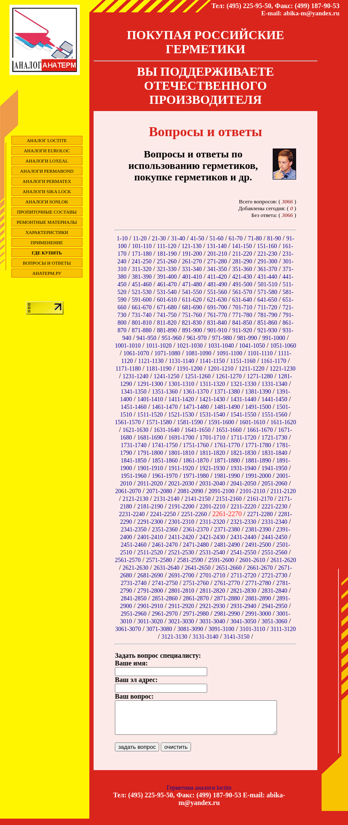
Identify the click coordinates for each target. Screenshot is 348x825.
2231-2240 (132, 514)
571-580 (267, 292)
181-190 (167, 254)
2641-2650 (198, 568)
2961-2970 (165, 614)
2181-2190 (150, 506)
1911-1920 (181, 468)
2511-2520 (150, 552)
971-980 (222, 338)
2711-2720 (243, 575)
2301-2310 (181, 522)
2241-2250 (163, 514)
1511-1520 (150, 414)
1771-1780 (258, 445)
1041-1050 (252, 346)
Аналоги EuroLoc (47, 150)
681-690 (192, 307)
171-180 (142, 254)
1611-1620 (283, 422)
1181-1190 (158, 368)
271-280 (217, 261)
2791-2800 (150, 591)
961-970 (197, 338)
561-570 (242, 292)
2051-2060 (275, 483)
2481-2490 (227, 545)
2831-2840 (275, 591)
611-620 (192, 300)
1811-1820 (212, 453)
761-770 (217, 315)
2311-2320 (212, 522)
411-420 (217, 277)
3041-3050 (244, 621)
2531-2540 (212, 552)
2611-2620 (283, 560)
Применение (47, 242)
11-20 (139, 238)
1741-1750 (165, 445)
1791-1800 (150, 453)
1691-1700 (181, 437)
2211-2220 (243, 506)
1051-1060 (283, 346)
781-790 (267, 315)
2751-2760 (196, 583)
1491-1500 (258, 407)
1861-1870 (196, 460)
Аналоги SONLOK (47, 201)
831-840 (217, 323)
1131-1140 (181, 361)
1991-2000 (258, 476)
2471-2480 (196, 545)
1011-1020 (158, 346)
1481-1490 (227, 407)
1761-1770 (227, 445)
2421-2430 (212, 537)
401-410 (192, 277)
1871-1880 (227, 460)
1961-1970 (165, 476)
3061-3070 (128, 629)
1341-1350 (134, 391)
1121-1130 (151, 361)
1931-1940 (244, 468)
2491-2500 (258, 545)
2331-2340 (275, 522)
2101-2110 (252, 491)
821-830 (192, 323)
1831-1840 (275, 453)
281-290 (242, 261)
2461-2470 (165, 545)
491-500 (242, 284)
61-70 (236, 238)
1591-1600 (221, 422)
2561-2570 (128, 560)
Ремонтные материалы (47, 222)
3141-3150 (237, 637)
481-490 (217, 284)
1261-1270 (229, 376)
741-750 (167, 315)
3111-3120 (283, 629)
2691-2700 (181, 575)
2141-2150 (198, 499)
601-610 (167, 300)
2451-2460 (134, 545)
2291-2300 (150, 522)
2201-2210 (212, 506)
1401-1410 (150, 399)
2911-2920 (181, 606)
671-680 (167, 307)
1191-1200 (190, 368)
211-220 (242, 254)
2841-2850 (134, 598)
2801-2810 (181, 591)
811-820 (167, 323)
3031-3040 (212, 621)
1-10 (122, 238)
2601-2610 (252, 560)
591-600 (142, 300)
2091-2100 (221, 491)
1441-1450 (275, 399)
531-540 (167, 292)
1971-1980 (196, 476)
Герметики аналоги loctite (199, 794)
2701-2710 (212, 575)
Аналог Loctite (47, 140)
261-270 (192, 261)
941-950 (147, 338)
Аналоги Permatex (47, 181)
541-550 (192, 292)
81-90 (274, 238)
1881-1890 (258, 460)
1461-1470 (165, 407)
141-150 (242, 246)
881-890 (167, 330)
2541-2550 (244, 552)
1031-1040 (221, 346)
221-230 (267, 254)
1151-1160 (243, 361)
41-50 (197, 238)
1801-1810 (181, 453)
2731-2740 (134, 583)
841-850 (242, 323)
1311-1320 (212, 384)
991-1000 (273, 338)
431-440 (267, 277)
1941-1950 (275, 468)
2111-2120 (283, 491)
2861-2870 (196, 598)
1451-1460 (134, 407)
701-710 (242, 307)
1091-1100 (229, 353)
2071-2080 (159, 491)
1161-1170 (273, 361)
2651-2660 (229, 568)
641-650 (267, 300)
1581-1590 (190, 422)
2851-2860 (165, 598)
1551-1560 (275, 414)
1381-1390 (258, 391)
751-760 (192, 315)
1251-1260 (198, 376)
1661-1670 (260, 430)
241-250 (142, 261)
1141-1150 (212, 361)
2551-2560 (275, 552)
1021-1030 (190, 346)
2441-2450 (275, 537)
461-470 (167, 284)
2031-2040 (212, 483)
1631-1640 (167, 430)
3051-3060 (275, 621)
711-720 (267, 307)
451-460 (142, 284)
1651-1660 (229, 430)
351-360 (242, 269)
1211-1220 (251, 368)
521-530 (142, 292)
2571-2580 (159, 560)
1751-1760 (196, 445)
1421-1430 (212, 399)
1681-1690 (150, 437)
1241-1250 (167, 376)
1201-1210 (221, 368)
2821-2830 (244, 591)
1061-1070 (136, 353)
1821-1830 (244, 453)
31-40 (178, 238)
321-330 (167, 269)
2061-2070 (128, 491)
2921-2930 (212, 606)
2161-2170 (260, 499)
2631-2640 (167, 568)
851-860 (267, 323)
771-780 (242, 315)
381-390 (142, 277)
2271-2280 (260, 514)
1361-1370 (196, 391)
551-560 (217, 292)
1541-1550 (244, 414)
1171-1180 (128, 368)
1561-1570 (128, 422)
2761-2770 (227, 583)
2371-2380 (227, 529)
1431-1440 (244, 399)
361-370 (267, 269)
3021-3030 (181, 621)
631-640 (242, 300)
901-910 (217, 330)
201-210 (217, 254)
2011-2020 (150, 483)
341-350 (217, 269)
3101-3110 (252, 629)
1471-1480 (196, 407)
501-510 (267, 284)
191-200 (192, 254)
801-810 (142, 323)
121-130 (192, 246)
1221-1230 (283, 368)
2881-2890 (258, 598)
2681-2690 (150, 575)
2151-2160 (229, 499)
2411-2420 (181, 537)
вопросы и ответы (47, 262)
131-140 (217, 246)
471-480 (192, 284)
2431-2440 (244, 537)
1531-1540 (212, 414)
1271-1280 (260, 376)
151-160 (267, 246)
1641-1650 (198, 430)
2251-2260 (194, 514)
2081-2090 (190, 491)
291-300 (267, 261)
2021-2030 (181, 483)
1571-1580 (159, 422)
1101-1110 (260, 353)
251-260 (167, 261)
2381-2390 (258, 529)
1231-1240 (135, 376)
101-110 (141, 246)
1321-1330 (244, 384)
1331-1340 (275, 384)
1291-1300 (150, 384)
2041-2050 (244, 483)
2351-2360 (165, 529)
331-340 (192, 269)
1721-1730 (275, 437)
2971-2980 (196, 614)
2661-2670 (260, 568)
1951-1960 (134, 476)
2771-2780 (258, 583)
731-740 (142, 315)
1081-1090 (198, 353)
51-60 (216, 238)
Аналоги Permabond (46, 171)
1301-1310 (181, 384)
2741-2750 (165, 583)
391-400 (167, 277)
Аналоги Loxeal (47, 160)
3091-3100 (221, 629)
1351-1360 (165, 391)
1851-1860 (165, 460)
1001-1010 (128, 346)
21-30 (159, 238)
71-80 (255, 238)
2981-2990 (227, 614)
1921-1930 (212, 468)
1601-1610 (252, 422)
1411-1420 (181, 399)
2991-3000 (258, 614)
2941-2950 (275, 606)
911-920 (242, 330)
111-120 (167, 246)
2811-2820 (212, 591)
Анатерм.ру (47, 273)
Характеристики (47, 232)
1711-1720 (243, 437)
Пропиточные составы (47, 211)
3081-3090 (190, 629)
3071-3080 (159, 629)
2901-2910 (150, 606)
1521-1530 (181, 414)
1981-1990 (227, 476)
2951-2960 (134, 614)
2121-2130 (135, 499)
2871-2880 (227, 598)
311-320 (141, 269)
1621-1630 (135, 430)
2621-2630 (135, 568)
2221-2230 (275, 506)
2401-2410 (150, 537)
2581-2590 (190, 560)
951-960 (172, 338)
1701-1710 (212, 437)
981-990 (247, 338)
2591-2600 (221, 560)
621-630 (217, 300)
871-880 (142, 330)
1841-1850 (134, 460)
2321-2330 (244, 522)
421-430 (242, 277)
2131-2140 (167, 499)
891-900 (192, 330)
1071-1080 (167, 353)
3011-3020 (150, 621)
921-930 (267, 330)
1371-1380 (227, 391)
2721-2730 (275, 575)
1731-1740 (134, 445)
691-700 (217, 307)
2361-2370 (196, 529)
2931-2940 (244, 606)
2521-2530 (181, 552)
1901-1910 (150, 468)
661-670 (142, 307)
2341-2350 (134, 529)
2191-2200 (181, 506)
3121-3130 (175, 637)
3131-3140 (206, 637)
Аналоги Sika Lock (47, 191)
